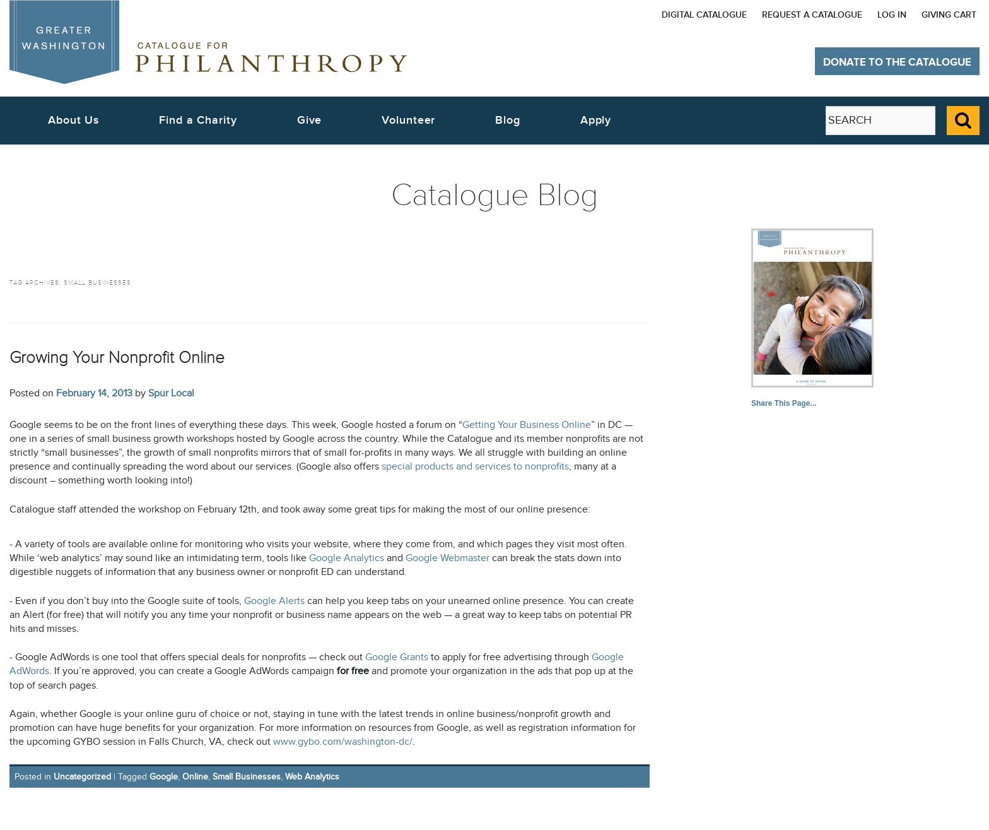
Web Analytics (312, 776)
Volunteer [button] (408, 120)
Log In (891, 14)
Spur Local (171, 393)
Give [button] (309, 120)
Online (195, 776)
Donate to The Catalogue (897, 62)
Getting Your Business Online (526, 425)
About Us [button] (73, 120)
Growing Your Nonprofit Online (117, 357)
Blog (507, 120)
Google (163, 776)
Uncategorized (82, 776)
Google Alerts (274, 601)
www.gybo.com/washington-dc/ (343, 742)
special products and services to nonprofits (475, 467)
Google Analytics (348, 558)
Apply (596, 120)
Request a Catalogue (812, 14)
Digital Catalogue (704, 14)
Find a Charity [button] (198, 120)
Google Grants (396, 657)
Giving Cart (949, 14)
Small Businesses (247, 776)
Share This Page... (783, 403)
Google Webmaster (447, 558)
